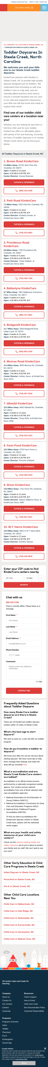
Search (24, 585)
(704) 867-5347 (24, 517)
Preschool (6, 1032)
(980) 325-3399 (24, 191)
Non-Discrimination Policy (34, 1007)
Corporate (6, 1011)
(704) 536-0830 (24, 556)
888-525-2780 (12, 602)
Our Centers (7, 1004)
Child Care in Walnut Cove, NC (19, 939)
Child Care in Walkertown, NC (19, 904)
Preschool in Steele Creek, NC (19, 879)
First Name (24, 619)
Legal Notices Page (21, 1059)
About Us (6, 997)
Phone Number (24, 653)
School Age (7, 1043)
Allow (24, 1063)
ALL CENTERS (9, 45)
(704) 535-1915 (24, 436)
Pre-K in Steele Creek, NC (17, 886)
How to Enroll (29, 1000)
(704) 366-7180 (24, 278)
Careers (5, 1007)
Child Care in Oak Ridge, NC (18, 911)
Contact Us (6, 1000)
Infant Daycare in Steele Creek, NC (21, 872)
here (25, 765)
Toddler (5, 1029)
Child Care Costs (31, 1004)
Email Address (24, 642)
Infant (4, 1025)
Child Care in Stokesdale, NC (19, 918)
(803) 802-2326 (24, 351)
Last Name (24, 630)
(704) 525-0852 (24, 233)
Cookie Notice (39, 1055)
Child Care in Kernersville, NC (19, 925)
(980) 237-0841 (24, 315)
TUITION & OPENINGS (24, 182)
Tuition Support (30, 997)
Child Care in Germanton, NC (19, 932)
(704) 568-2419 (24, 475)
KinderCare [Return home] (3, 7)
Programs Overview (10, 1022)
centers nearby (22, 7)
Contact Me (24, 691)
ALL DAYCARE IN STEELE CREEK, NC (29, 45)
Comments (11, 661)
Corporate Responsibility (34, 1011)
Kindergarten (7, 1039)
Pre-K (4, 1036)
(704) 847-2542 (24, 393)
